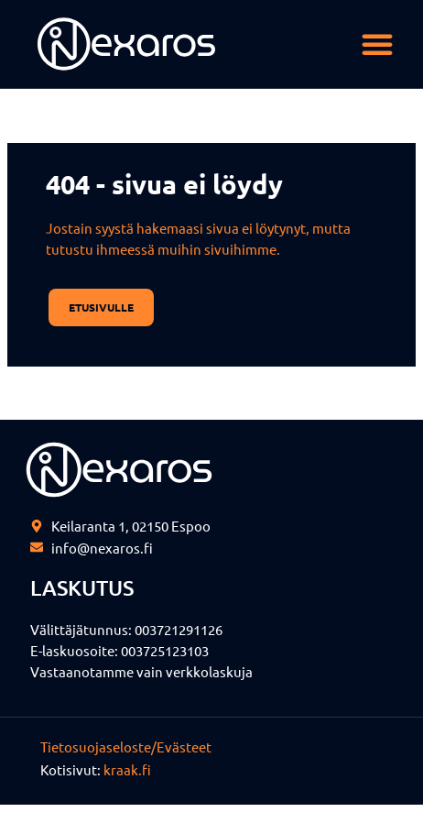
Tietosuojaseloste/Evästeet (126, 746)
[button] (377, 44)
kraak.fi (127, 769)
